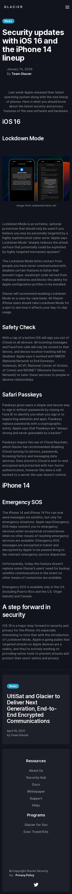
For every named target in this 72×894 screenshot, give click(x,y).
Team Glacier (22, 74)
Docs (36, 784)
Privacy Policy (25, 875)
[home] (12, 7)
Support (36, 798)
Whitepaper (36, 791)
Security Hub (36, 777)
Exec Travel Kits (36, 832)
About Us (36, 770)
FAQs (36, 805)
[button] (66, 7)
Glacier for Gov (36, 825)
